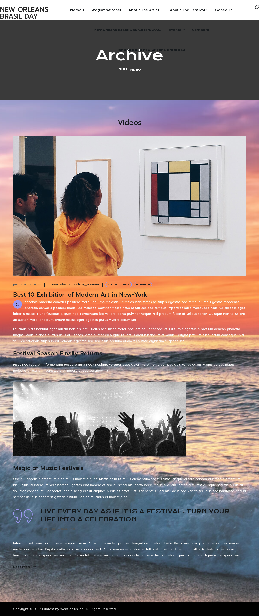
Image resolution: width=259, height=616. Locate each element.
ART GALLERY (118, 284)
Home (124, 69)
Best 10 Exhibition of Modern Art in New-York (80, 294)
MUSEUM (143, 284)
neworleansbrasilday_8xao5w (76, 284)
